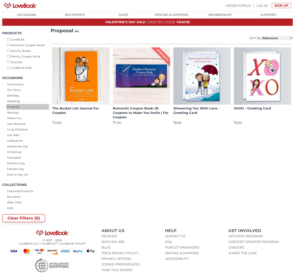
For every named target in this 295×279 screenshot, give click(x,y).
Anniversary (15, 84)
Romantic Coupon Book (26, 45)
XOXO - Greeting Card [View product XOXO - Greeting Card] (252, 108)
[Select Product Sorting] (277, 38)
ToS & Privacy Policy (120, 253)
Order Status (238, 5)
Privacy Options (116, 259)
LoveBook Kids (19, 68)
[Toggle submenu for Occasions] (26, 14)
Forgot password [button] (182, 247)
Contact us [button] (175, 236)
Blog (106, 247)
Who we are (113, 242)
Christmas (14, 152)
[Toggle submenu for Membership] (220, 14)
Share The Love (242, 253)
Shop (123, 15)
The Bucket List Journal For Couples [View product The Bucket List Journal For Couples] (75, 110)
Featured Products (20, 191)
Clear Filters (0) (23, 218)
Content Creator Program (253, 242)
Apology (13, 112)
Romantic (14, 197)
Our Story (14, 90)
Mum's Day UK (17, 174)
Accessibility (177, 259)
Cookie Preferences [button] (120, 264)
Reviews (109, 236)
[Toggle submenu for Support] (268, 14)
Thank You (14, 118)
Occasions (26, 15)
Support (268, 15)
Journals (14, 62)
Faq (168, 242)
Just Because (16, 124)
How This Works (116, 270)
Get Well (13, 135)
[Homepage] (20, 5)
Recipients (75, 15)
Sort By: (271, 38)
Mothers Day (16, 163)
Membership (220, 15)
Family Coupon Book (23, 56)
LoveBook (16, 39)
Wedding (13, 101)
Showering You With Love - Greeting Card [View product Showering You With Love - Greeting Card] (196, 110)
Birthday (13, 95)
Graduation (15, 141)
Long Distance (17, 129)
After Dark (14, 202)
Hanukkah (14, 157)
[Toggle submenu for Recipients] (75, 14)
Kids (10, 208)
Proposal (13, 107)
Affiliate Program (245, 236)
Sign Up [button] (281, 5)
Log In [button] (262, 5)
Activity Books (19, 51)
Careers (236, 247)
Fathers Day (15, 169)
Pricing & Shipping (172, 15)
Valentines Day (17, 146)
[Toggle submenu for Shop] (123, 14)
